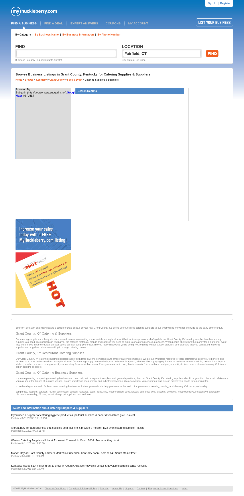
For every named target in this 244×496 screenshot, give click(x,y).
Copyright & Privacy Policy (83, 488)
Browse (29, 79)
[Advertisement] (43, 189)
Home (19, 79)
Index (184, 488)
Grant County (57, 79)
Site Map (104, 488)
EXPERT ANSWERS (84, 23)
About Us (117, 488)
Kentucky (41, 79)
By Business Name (47, 34)
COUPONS (113, 23)
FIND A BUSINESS (24, 23)
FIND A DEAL (53, 23)
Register (225, 3)
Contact (141, 488)
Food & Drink (74, 79)
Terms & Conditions (55, 488)
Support (129, 488)
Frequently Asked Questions (163, 488)
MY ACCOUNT (138, 23)
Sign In (211, 3)
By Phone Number (108, 34)
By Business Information (78, 34)
